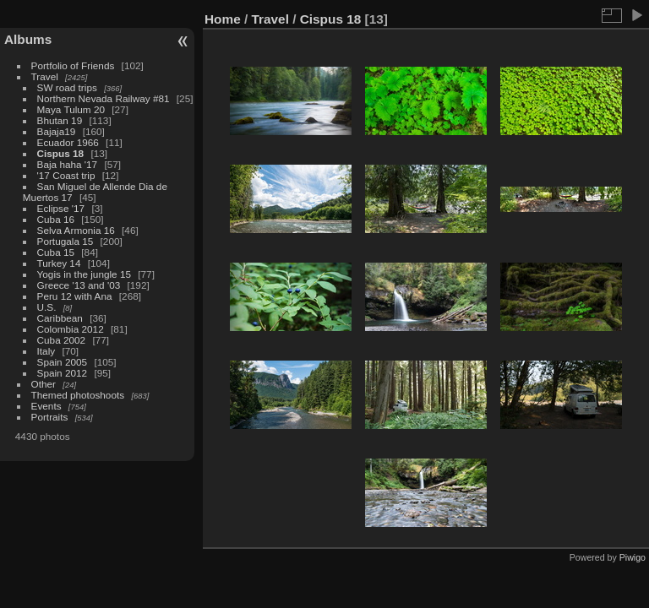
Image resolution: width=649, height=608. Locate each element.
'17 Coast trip (66, 175)
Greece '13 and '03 (79, 285)
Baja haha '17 (67, 164)
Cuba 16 (55, 219)
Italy (46, 350)
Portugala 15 (65, 241)
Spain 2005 (62, 361)
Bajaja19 (56, 131)
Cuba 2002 (61, 339)
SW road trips (67, 87)
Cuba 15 (55, 252)
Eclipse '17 (61, 208)
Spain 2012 (62, 372)
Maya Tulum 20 (71, 109)
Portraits (49, 416)
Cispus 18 (61, 153)
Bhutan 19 (60, 120)
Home (223, 19)
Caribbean (60, 317)
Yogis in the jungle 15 (84, 274)
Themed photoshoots (78, 394)
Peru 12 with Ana (74, 295)
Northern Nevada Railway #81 (103, 98)
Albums (28, 39)
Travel (44, 76)
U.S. (47, 306)
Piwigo (632, 557)
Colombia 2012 (70, 328)
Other (43, 383)
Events (46, 405)
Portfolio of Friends (73, 65)
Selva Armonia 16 (76, 230)
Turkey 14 (59, 263)
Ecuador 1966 (68, 142)
